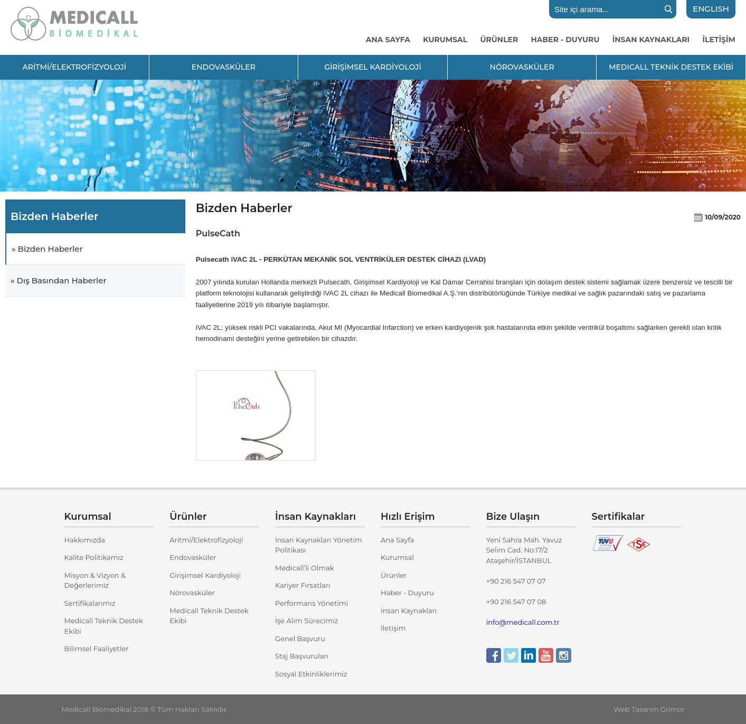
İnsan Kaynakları (409, 610)
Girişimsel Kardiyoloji (205, 575)
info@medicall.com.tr (523, 622)
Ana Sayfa (397, 540)
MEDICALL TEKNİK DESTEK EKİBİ (671, 67)
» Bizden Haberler (47, 249)
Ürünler (394, 575)
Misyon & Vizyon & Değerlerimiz (95, 580)
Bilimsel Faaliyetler (96, 648)
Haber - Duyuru (407, 592)
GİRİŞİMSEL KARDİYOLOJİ (372, 67)
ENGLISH (711, 9)
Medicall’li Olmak (304, 568)
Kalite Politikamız (94, 557)
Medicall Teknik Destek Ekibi (103, 625)
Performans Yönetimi (311, 603)
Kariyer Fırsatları (302, 585)
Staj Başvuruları (301, 656)
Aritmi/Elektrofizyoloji (206, 540)
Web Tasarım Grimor (648, 709)
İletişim (393, 628)
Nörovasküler (191, 592)
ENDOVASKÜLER (224, 67)
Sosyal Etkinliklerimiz (311, 674)
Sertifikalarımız (90, 603)
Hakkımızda (85, 540)
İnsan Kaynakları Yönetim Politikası (318, 545)
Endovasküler (192, 557)
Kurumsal (397, 557)
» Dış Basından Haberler (59, 280)
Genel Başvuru (300, 638)
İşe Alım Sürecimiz (306, 620)
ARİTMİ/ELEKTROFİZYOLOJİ (75, 67)
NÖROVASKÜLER (522, 67)
